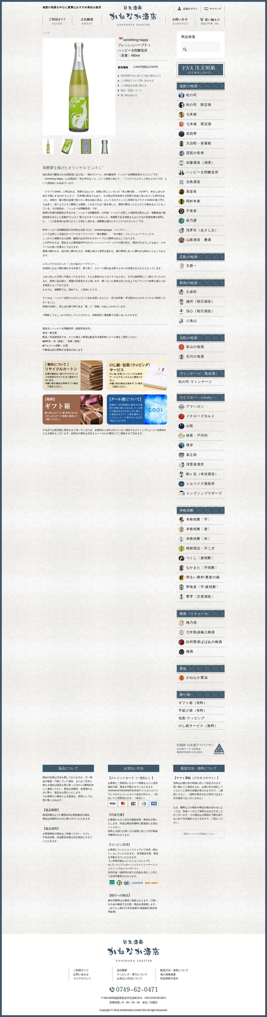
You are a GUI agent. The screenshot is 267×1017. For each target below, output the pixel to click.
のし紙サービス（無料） (198, 726)
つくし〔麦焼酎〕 (197, 558)
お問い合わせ (81, 974)
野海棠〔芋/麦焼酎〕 (199, 587)
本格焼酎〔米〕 (195, 539)
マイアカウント (82, 978)
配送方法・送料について (174, 970)
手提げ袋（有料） (193, 710)
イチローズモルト (197, 416)
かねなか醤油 (193, 678)
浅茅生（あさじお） (199, 230)
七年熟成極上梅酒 (197, 632)
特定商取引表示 (169, 978)
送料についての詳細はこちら (198, 833)
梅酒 (186, 652)
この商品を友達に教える (134, 85)
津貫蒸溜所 (191, 465)
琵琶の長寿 (191, 153)
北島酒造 (190, 182)
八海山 (188, 321)
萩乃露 (188, 221)
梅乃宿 (188, 623)
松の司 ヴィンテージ (195, 382)
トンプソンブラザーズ (200, 494)
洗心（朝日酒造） (197, 311)
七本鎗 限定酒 (195, 124)
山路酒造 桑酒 (195, 240)
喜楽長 (188, 192)
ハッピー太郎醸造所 (199, 172)
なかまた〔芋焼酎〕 (199, 568)
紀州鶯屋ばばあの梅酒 (200, 642)
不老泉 (188, 211)
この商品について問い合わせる (137, 80)
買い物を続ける (129, 95)
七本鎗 (188, 115)
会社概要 (122, 970)
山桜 (186, 426)
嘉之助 (188, 455)
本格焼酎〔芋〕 (195, 520)
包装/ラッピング (192, 718)
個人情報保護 (168, 974)
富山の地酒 (191, 347)
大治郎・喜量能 (195, 144)
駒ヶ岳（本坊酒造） (199, 474)
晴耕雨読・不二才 (197, 549)
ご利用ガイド (81, 970)
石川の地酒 (191, 357)
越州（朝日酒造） (197, 302)
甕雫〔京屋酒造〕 (197, 597)
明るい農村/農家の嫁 (199, 577)
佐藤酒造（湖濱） (197, 163)
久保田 (188, 292)
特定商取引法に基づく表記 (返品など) (141, 75)
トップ (46, 32)
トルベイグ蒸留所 (197, 484)
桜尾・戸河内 (193, 436)
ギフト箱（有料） (193, 703)
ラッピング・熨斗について (132, 974)
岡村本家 (190, 201)
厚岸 (186, 445)
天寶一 (188, 266)
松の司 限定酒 (195, 105)
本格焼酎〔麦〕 (195, 529)
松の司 (188, 95)
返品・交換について (131, 90)
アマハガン (191, 407)
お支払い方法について (129, 978)
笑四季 (188, 134)
